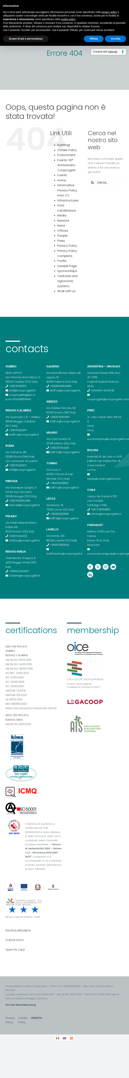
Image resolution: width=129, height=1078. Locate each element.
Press (61, 241)
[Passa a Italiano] (57, 1038)
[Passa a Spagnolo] (71, 1038)
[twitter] (98, 567)
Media (61, 215)
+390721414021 (18, 536)
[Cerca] (92, 182)
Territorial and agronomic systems (67, 281)
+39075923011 (17, 386)
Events (62, 175)
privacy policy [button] (109, 12)
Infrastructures (68, 200)
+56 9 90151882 (100, 509)
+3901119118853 (59, 483)
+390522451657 (19, 571)
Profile (61, 261)
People (62, 236)
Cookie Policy (67, 150)
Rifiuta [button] (94, 38)
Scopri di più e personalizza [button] (26, 38)
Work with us (66, 291)
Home (61, 180)
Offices (62, 231)
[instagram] (105, 567)
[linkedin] (90, 574)
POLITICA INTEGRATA (18, 930)
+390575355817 (60, 417)
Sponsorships (67, 271)
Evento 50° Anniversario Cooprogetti (66, 165)
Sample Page (67, 266)
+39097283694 (59, 545)
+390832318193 (59, 514)
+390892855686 (60, 386)
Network (63, 220)
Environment (66, 155)
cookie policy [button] (68, 19)
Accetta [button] (115, 38)
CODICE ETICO (14, 940)
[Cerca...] (106, 182)
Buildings (63, 145)
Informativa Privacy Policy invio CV (67, 190)
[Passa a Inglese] (64, 1038)
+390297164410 (59, 448)
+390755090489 (19, 501)
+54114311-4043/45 (103, 390)
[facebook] (90, 567)
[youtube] (113, 567)
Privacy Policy (67, 246)
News (61, 225)
